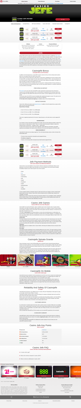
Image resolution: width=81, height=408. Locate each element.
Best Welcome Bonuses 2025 (67, 386)
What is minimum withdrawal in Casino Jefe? (30, 358)
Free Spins (22, 90)
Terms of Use (25, 400)
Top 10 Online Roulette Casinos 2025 (67, 390)
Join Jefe (62, 19)
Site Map (73, 400)
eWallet (40, 392)
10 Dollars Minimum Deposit (40, 389)
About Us (39, 400)
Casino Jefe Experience (16, 23)
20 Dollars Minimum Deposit (40, 390)
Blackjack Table (40, 386)
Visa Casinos (67, 392)
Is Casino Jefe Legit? (25, 352)
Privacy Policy (9, 400)
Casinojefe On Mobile (69, 23)
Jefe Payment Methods (36, 23)
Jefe (40, 53)
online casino (57, 55)
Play (58, 28)
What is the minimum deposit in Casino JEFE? (31, 355)
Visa (22, 173)
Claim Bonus (44, 329)
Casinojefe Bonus (26, 23)
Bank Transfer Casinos (67, 387)
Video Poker (40, 387)
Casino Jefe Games (46, 23)
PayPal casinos (67, 389)
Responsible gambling (56, 400)
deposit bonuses (38, 104)
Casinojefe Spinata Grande (57, 23)
